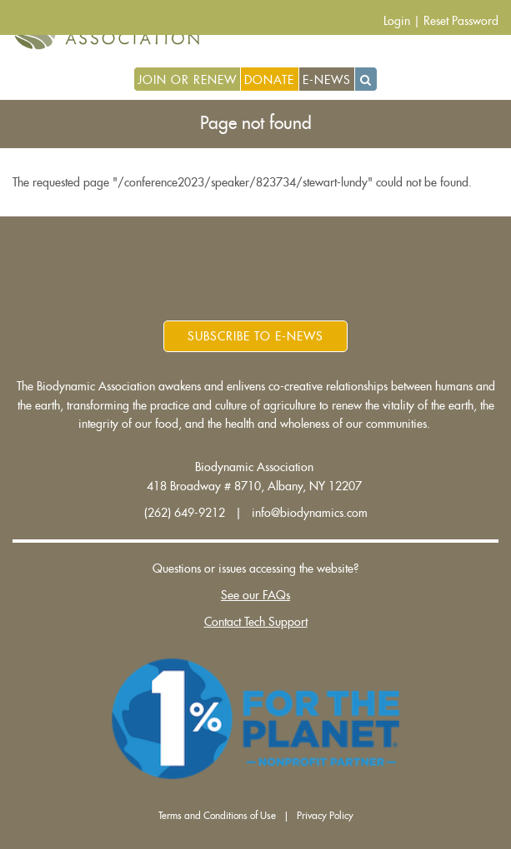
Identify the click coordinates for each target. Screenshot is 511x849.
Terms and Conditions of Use (217, 816)
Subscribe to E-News (255, 336)
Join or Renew (187, 80)
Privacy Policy (325, 816)
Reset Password (460, 21)
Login (396, 21)
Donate (269, 80)
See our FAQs (255, 595)
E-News (327, 80)
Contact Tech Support (256, 622)
